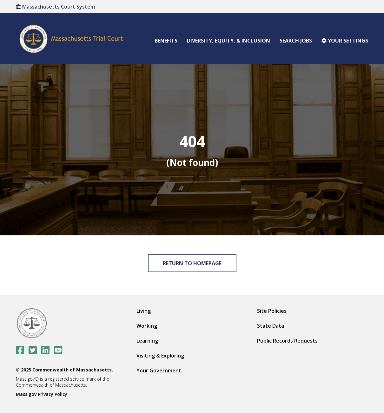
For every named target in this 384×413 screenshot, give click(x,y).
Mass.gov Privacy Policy (41, 394)
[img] (192, 149)
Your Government (158, 370)
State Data (270, 325)
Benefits (166, 40)
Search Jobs (296, 40)
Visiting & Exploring (160, 355)
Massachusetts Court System (55, 6)
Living (143, 310)
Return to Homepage (192, 263)
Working (146, 325)
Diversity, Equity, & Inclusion (228, 40)
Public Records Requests (287, 340)
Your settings (344, 40)
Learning (147, 340)
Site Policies (272, 310)
